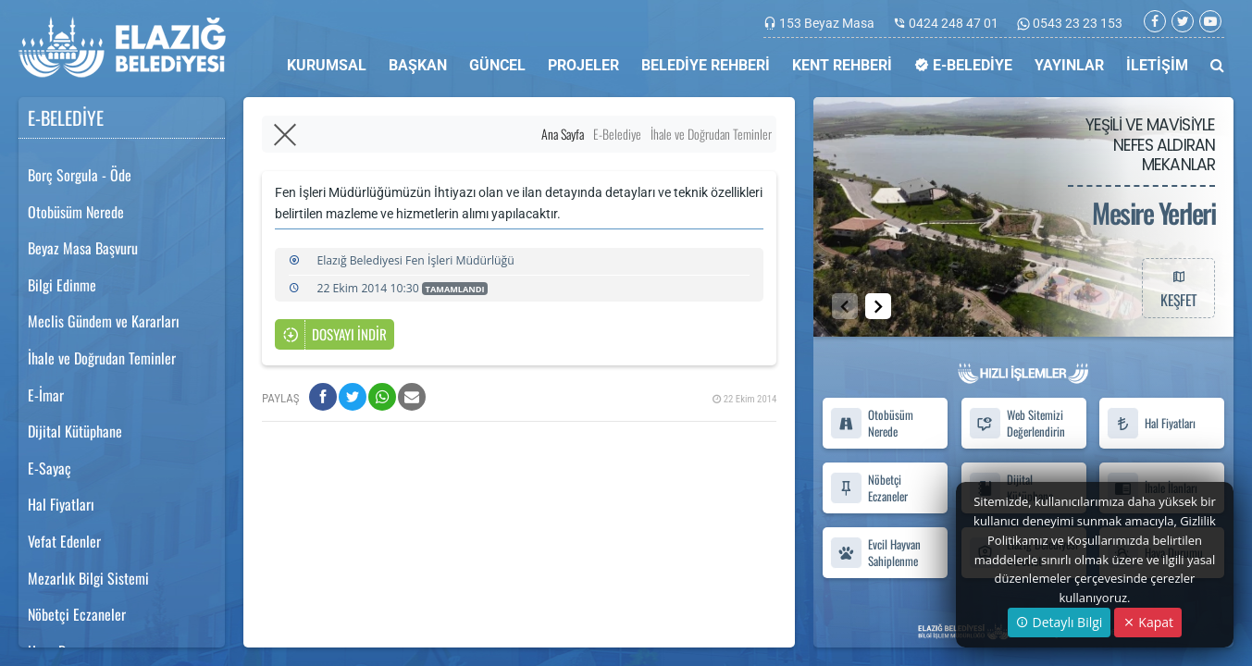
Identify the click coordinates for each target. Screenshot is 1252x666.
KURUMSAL (326, 65)
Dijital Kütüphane (75, 431)
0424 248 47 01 (953, 23)
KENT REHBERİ (842, 65)
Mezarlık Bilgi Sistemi (88, 578)
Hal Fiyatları (61, 504)
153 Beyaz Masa (826, 23)
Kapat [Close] (1147, 622)
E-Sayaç (49, 468)
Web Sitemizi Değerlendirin (1016, 423)
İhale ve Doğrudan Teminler (102, 358)
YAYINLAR (1069, 65)
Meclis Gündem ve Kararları (104, 321)
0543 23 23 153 (1076, 23)
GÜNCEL (497, 65)
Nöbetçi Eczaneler (77, 614)
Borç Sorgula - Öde (79, 175)
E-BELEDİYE (963, 65)
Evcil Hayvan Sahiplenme (875, 552)
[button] (878, 306)
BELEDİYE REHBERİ (705, 65)
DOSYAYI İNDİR (334, 335)
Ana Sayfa (562, 133)
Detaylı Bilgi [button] (1059, 622)
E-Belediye (617, 133)
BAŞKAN (418, 65)
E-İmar (46, 395)
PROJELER (583, 65)
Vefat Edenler (64, 541)
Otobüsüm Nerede (76, 212)
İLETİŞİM (1157, 65)
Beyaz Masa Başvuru (83, 248)
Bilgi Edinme (62, 285)
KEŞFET (1177, 288)
